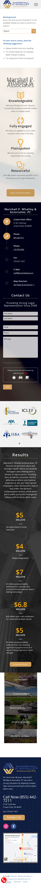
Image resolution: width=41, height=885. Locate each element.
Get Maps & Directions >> (24, 285)
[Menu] (35, 4)
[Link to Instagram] (6, 826)
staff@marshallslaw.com (23, 273)
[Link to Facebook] (13, 826)
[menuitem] (7, 881)
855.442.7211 (19, 238)
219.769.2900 (19, 249)
